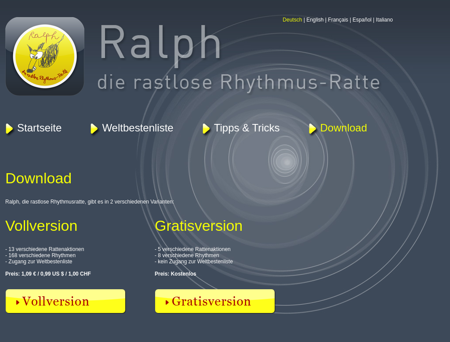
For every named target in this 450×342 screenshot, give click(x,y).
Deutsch (292, 20)
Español (361, 20)
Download (343, 128)
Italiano (384, 20)
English (314, 20)
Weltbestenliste (137, 128)
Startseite (39, 128)
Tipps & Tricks (247, 128)
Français (338, 20)
